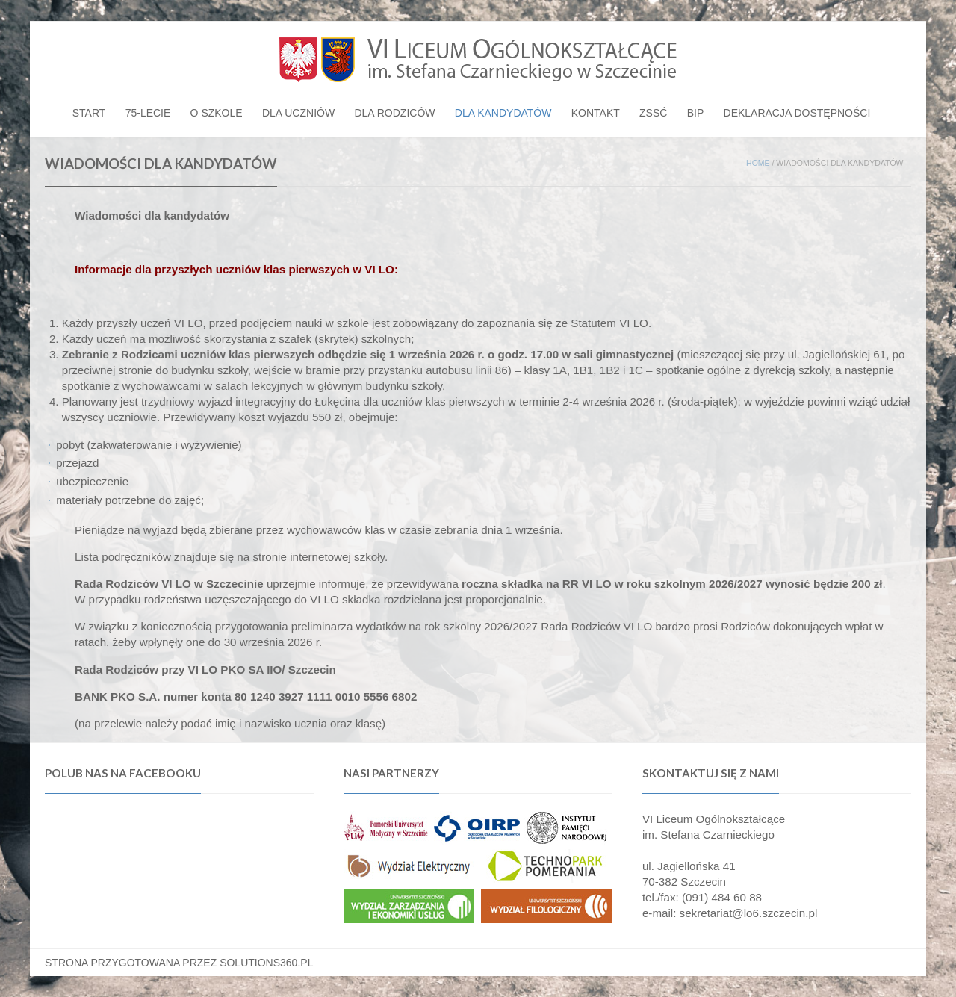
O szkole (216, 113)
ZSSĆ (653, 113)
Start (89, 113)
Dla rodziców (394, 113)
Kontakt (595, 113)
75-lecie (148, 113)
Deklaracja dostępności (797, 113)
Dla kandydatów (503, 113)
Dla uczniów (298, 113)
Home (758, 162)
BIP (695, 113)
